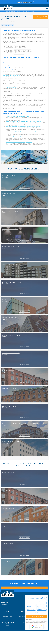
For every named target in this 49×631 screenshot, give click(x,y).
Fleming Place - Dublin (9, 176)
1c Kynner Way (6, 526)
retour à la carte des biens (40, 17)
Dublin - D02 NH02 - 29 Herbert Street (22, 49)
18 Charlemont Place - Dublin (11, 335)
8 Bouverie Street (7, 561)
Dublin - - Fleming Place (19, 45)
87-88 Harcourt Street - (9, 388)
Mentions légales (4, 629)
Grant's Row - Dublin (8, 300)
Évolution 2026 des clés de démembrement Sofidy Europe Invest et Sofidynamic (23, 126)
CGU (9, 629)
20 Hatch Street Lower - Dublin (11, 282)
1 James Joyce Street (8, 508)
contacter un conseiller (24, 587)
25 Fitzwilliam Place (8, 472)
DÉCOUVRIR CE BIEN (24, 187)
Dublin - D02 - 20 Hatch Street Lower (22, 52)
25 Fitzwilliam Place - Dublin (10, 246)
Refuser (24, 2)
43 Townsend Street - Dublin (10, 441)
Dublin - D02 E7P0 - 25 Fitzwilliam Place (22, 50)
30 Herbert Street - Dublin (10, 211)
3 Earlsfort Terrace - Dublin (10, 317)
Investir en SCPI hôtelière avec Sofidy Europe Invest (17, 136)
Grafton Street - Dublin (9, 406)
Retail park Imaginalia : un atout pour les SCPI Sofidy (17, 116)
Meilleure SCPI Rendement (13, 87)
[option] (24, 157)
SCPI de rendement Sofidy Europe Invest (19, 64)
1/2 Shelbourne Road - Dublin (11, 353)
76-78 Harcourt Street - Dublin (11, 370)
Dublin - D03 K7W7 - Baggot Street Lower (23, 51)
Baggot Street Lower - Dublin (11, 264)
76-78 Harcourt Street (8, 490)
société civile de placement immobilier (11, 75)
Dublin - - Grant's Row (19, 54)
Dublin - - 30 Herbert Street (20, 47)
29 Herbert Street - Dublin (10, 229)
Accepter (29, 2)
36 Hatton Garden (7, 543)
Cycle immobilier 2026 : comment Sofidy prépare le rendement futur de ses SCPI (23, 121)
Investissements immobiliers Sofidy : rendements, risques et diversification (22, 131)
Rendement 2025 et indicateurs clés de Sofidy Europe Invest (19, 142)
